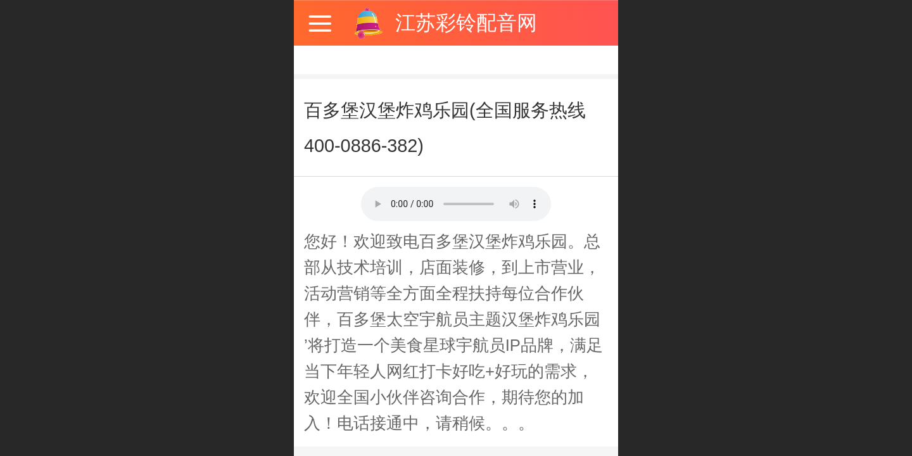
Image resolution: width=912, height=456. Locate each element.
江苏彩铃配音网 (466, 22)
